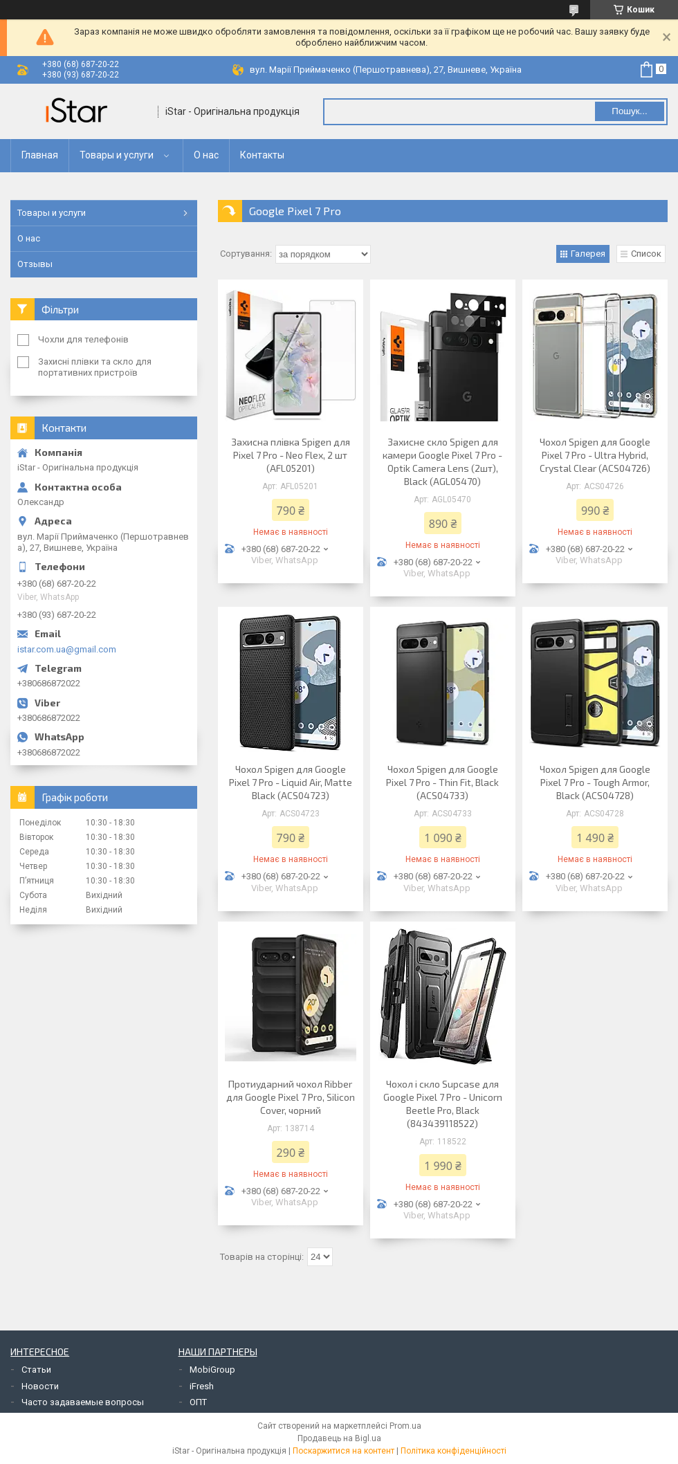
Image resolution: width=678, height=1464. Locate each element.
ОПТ (198, 1402)
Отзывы (35, 264)
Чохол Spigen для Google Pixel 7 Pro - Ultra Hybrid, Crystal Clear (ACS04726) (595, 455)
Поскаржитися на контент (343, 1451)
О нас (206, 155)
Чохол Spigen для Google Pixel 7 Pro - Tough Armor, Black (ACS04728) (595, 782)
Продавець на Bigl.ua (339, 1438)
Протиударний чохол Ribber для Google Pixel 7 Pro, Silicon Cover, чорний (290, 1097)
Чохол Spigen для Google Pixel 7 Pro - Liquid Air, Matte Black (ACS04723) (290, 782)
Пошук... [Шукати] (629, 111)
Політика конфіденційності (453, 1451)
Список (646, 253)
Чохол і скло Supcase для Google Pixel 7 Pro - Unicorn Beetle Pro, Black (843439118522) (442, 1103)
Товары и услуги (117, 155)
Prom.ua (405, 1426)
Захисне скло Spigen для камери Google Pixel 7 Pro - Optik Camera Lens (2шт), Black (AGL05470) (442, 461)
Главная (39, 155)
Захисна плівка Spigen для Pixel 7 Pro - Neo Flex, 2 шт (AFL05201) (290, 455)
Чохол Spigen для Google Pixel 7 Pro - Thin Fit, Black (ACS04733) (442, 782)
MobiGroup (212, 1369)
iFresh (202, 1386)
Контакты (262, 155)
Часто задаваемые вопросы (82, 1402)
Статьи (36, 1369)
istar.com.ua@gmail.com (66, 649)
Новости (40, 1386)
